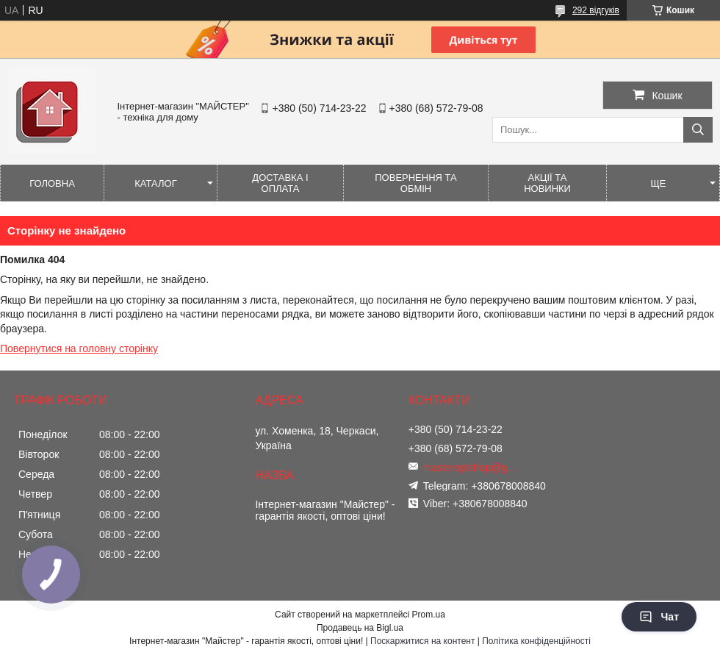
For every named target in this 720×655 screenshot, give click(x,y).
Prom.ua (428, 614)
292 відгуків (595, 10)
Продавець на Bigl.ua (360, 628)
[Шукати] (698, 130)
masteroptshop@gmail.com (474, 467)
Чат (659, 616)
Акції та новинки (547, 183)
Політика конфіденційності (536, 641)
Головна (52, 183)
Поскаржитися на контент (422, 641)
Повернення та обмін (415, 183)
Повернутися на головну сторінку (79, 348)
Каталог (155, 183)
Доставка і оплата (280, 183)
